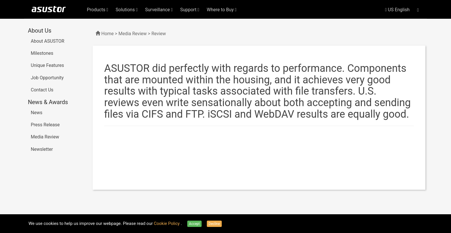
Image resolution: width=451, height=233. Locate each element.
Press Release (45, 124)
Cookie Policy (167, 223)
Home (107, 33)
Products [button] (97, 9)
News (36, 112)
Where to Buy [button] (222, 9)
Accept (194, 224)
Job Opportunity (47, 77)
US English (397, 9)
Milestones (42, 53)
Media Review (45, 137)
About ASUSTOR (47, 41)
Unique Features (47, 65)
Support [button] (189, 9)
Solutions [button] (127, 9)
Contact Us (42, 90)
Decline (214, 224)
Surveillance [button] (159, 9)
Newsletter (42, 149)
